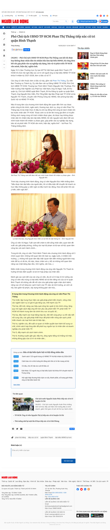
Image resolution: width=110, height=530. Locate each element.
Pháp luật (61, 27)
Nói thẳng (19, 16)
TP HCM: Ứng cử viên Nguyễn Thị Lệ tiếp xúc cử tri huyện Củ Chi (39, 415)
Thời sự (8, 27)
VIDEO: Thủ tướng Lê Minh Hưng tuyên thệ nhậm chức (98, 86)
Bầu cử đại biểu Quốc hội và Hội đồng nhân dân (43, 352)
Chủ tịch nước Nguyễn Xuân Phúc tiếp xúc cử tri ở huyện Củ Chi (54, 400)
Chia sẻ (26, 49)
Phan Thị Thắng (59, 81)
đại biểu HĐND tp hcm (63, 437)
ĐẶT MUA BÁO (40, 12)
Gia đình (105, 27)
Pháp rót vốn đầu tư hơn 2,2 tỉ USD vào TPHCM (98, 95)
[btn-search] (66, 21)
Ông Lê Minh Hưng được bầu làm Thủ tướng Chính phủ (99, 55)
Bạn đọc (28, 27)
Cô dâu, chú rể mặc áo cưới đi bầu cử (35, 366)
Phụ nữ (99, 27)
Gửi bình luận (68, 461)
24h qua (53, 16)
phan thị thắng (20, 437)
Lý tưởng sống (7, 16)
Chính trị (22, 32)
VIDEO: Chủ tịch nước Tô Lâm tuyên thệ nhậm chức (99, 76)
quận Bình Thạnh (47, 437)
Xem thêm (17, 385)
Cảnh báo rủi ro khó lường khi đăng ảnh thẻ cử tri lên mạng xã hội (45, 361)
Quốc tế (14, 27)
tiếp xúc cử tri (33, 437)
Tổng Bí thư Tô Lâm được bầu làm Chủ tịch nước (99, 64)
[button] (4, 61)
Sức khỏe (47, 27)
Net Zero (34, 27)
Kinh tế (41, 27)
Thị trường (43, 16)
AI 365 (94, 27)
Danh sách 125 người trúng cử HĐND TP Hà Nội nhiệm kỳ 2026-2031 (47, 356)
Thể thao (88, 27)
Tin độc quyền (31, 16)
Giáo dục (54, 27)
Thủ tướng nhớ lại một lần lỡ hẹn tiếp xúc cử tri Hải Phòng (37, 421)
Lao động (21, 27)
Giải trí (81, 27)
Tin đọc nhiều (84, 48)
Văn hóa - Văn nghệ (72, 27)
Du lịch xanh (101, 481)
